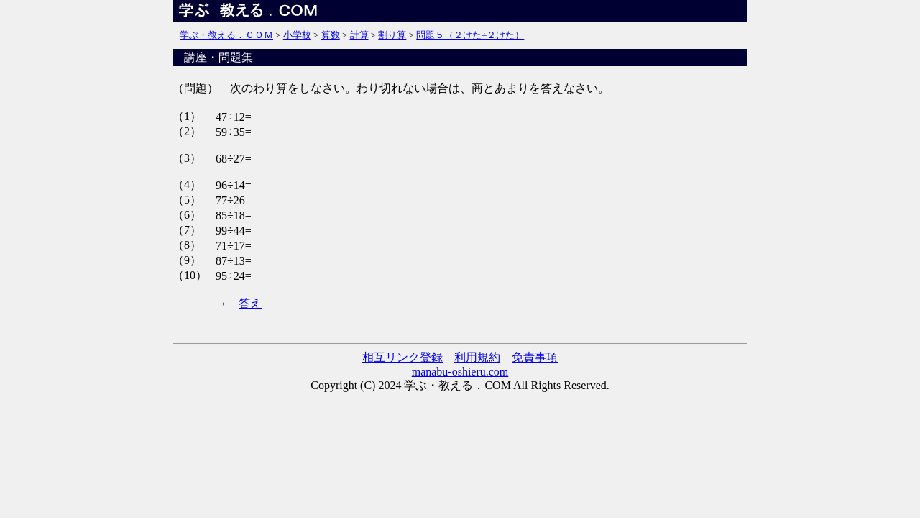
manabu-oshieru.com (460, 371)
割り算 (392, 34)
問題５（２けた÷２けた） (470, 34)
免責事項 (535, 357)
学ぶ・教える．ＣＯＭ (226, 34)
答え (250, 303)
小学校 (297, 34)
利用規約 (477, 357)
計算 (359, 34)
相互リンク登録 (402, 357)
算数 (330, 34)
